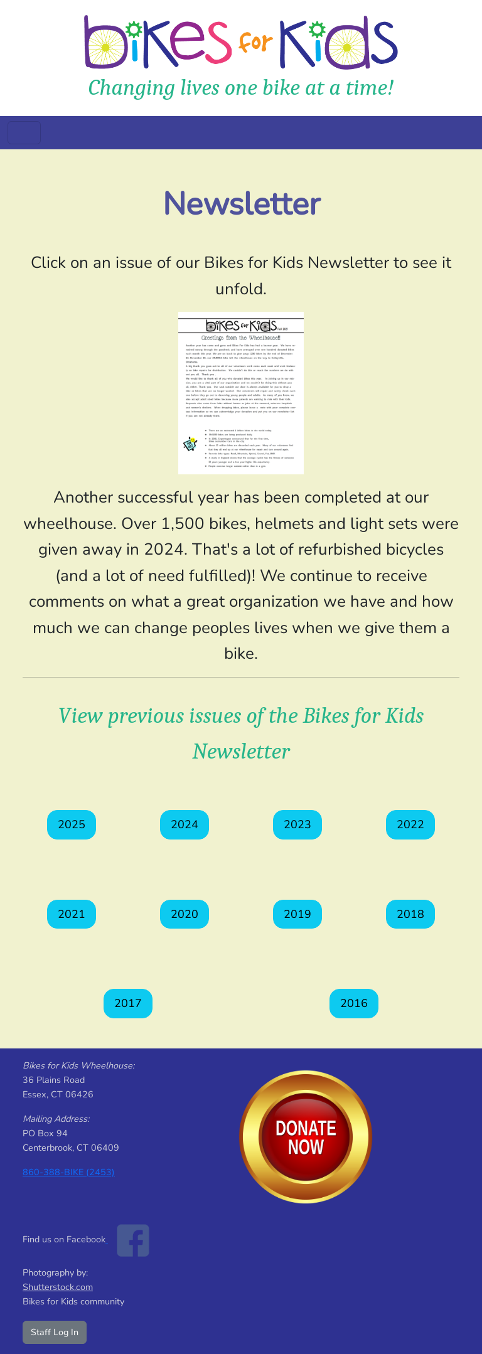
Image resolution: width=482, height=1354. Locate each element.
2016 (354, 1003)
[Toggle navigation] (24, 132)
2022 (410, 824)
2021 (71, 914)
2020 (184, 914)
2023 (297, 824)
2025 (71, 824)
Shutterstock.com (58, 1287)
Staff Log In (54, 1332)
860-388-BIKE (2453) (69, 1172)
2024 (184, 824)
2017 (128, 1003)
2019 (297, 914)
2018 (410, 914)
